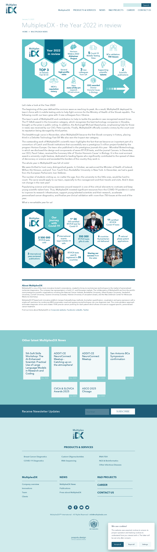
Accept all (117, 544)
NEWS (102, 10)
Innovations (27, 488)
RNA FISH (103, 456)
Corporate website (58, 310)
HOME (25, 32)
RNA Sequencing (68, 461)
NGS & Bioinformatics (108, 461)
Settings (145, 544)
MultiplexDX (64, 10)
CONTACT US (144, 10)
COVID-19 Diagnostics (34, 461)
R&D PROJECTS (116, 10)
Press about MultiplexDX (70, 492)
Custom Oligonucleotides (72, 456)
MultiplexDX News (39, 32)
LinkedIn (79, 310)
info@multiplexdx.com (98, 514)
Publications (65, 488)
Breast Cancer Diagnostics (35, 456)
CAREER (131, 10)
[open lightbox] (94, 524)
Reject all (131, 544)
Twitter (86, 310)
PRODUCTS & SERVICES (84, 10)
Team (24, 492)
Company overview (30, 484)
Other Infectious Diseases (110, 465)
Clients (25, 496)
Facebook (71, 310)
